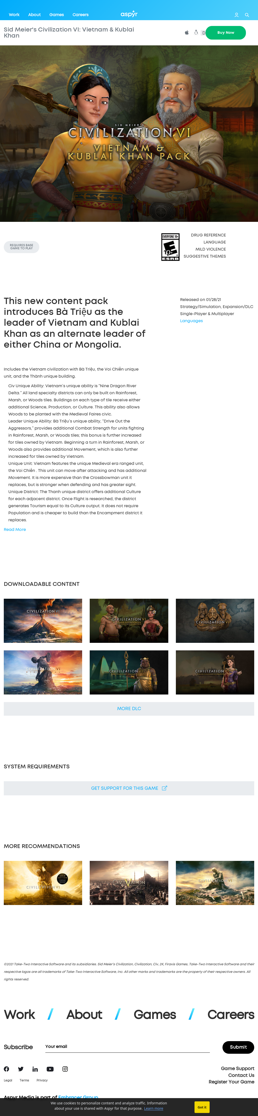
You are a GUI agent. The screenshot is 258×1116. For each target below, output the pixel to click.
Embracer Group (78, 1098)
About (34, 15)
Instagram (65, 1069)
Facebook (6, 1069)
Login (237, 15)
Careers (80, 15)
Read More (15, 530)
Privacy (42, 1080)
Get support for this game (129, 788)
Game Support (237, 1069)
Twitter (21, 1069)
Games (56, 15)
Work (14, 15)
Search (247, 15)
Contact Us (241, 1075)
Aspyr (129, 13)
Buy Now (225, 33)
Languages (191, 321)
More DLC (129, 709)
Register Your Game (231, 1082)
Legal (8, 1080)
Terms (24, 1080)
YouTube (50, 1069)
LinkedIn (35, 1069)
